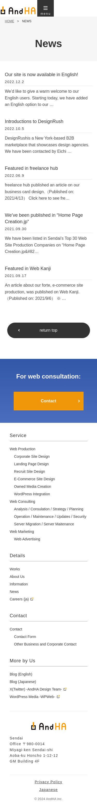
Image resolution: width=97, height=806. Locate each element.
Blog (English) (21, 674)
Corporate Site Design (32, 456)
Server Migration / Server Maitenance (44, 524)
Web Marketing (22, 531)
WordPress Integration (32, 494)
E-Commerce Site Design (34, 479)
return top (48, 330)
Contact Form (25, 637)
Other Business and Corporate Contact (45, 644)
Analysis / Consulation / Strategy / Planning (48, 509)
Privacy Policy (48, 782)
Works (15, 569)
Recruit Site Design (29, 471)
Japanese (48, 790)
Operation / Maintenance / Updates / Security (50, 516)
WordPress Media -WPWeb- (32, 697)
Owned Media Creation (32, 486)
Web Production (22, 449)
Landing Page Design (31, 464)
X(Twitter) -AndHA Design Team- (36, 689)
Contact (48, 401)
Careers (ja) (19, 599)
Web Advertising (27, 539)
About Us (17, 577)
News (14, 592)
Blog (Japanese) (23, 682)
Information (19, 584)
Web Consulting (22, 501)
